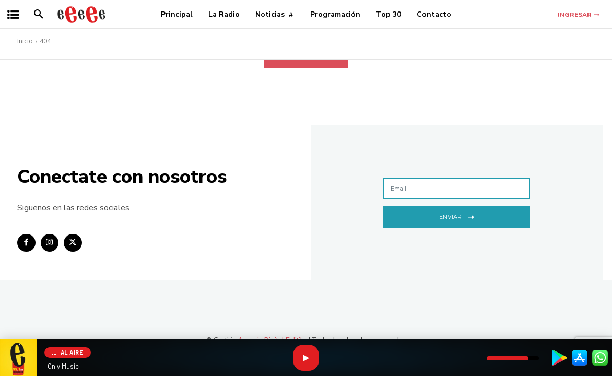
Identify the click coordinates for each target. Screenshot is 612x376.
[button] (38, 14)
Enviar (456, 215)
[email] (456, 188)
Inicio (25, 41)
